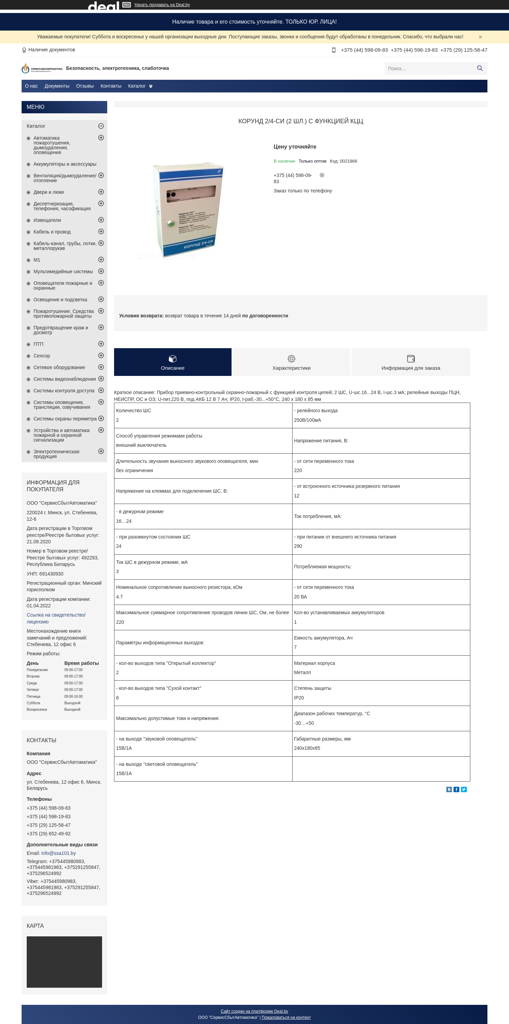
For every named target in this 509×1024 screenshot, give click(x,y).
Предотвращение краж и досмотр (61, 330)
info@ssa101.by (58, 853)
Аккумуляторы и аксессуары (65, 164)
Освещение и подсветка (60, 299)
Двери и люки (49, 192)
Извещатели (47, 220)
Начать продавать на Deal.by (162, 4)
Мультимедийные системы (63, 271)
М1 (37, 260)
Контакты (111, 86)
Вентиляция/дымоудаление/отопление (65, 178)
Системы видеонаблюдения (65, 379)
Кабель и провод (52, 232)
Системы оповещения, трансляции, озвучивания (62, 405)
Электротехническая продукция (56, 454)
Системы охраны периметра (65, 418)
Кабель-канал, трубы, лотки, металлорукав (65, 246)
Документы (57, 86)
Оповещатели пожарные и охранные (63, 285)
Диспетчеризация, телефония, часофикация (62, 206)
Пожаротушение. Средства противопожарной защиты (64, 313)
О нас (31, 86)
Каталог (137, 86)
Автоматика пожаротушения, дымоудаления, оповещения (52, 145)
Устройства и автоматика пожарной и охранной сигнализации (61, 435)
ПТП (39, 344)
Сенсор (42, 355)
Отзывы (85, 86)
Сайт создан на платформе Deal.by (254, 1011)
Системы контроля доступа (64, 390)
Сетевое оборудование (59, 367)
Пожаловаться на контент (286, 1017)
